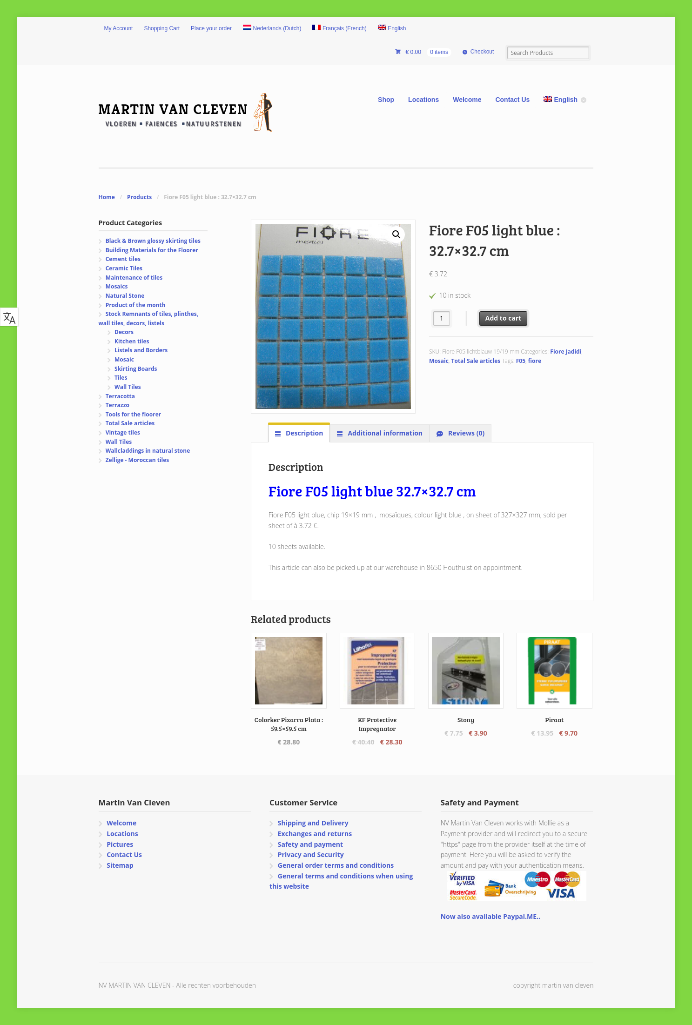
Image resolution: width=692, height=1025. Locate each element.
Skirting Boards (135, 369)
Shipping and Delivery (313, 822)
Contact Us (512, 99)
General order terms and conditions (336, 865)
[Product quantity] (441, 318)
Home (107, 197)
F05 (520, 361)
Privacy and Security (311, 854)
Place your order (211, 28)
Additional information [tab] (384, 433)
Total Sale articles (476, 361)
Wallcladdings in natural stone (148, 451)
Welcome (467, 99)
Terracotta (120, 396)
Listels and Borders (141, 350)
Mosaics (117, 286)
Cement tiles (123, 259)
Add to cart (503, 318)
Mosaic (439, 361)
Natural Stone (125, 296)
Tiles (120, 378)
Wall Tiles (127, 387)
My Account (118, 28)
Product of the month (136, 305)
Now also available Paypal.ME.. (490, 916)
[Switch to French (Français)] (339, 28)
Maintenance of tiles (134, 277)
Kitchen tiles (131, 341)
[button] (396, 234)
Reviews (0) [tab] (465, 433)
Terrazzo (117, 405)
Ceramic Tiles (124, 268)
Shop (386, 99)
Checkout (482, 51)
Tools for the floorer (133, 414)
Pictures (120, 844)
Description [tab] (303, 433)
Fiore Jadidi (565, 351)
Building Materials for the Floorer (152, 250)
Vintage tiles (123, 432)
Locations (423, 99)
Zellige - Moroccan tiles (137, 460)
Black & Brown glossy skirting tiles (153, 241)
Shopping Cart (162, 28)
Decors (124, 332)
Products (139, 197)
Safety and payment (310, 844)
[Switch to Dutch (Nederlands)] (272, 28)
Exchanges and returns (315, 833)
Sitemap (120, 865)
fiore (534, 361)
